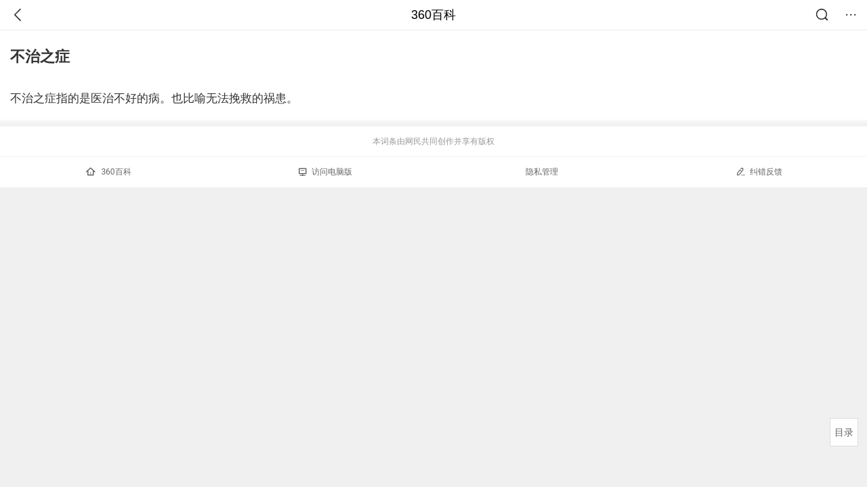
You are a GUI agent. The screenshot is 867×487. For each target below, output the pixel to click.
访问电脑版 (325, 172)
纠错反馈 (759, 171)
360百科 (433, 15)
